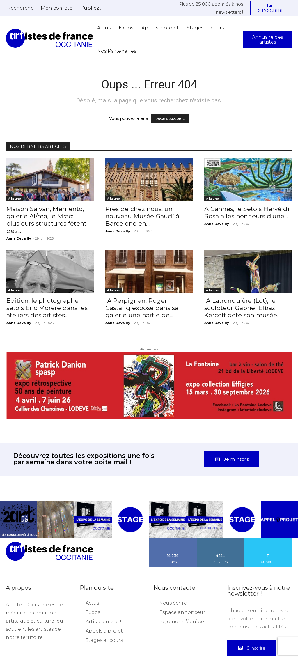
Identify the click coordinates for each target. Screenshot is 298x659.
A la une (14, 199)
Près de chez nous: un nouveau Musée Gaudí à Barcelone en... (142, 216)
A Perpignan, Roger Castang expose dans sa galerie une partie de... (141, 308)
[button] (20, 8)
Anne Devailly (18, 238)
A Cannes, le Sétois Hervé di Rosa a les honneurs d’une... (246, 212)
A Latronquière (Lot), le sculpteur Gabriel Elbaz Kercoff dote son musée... (242, 308)
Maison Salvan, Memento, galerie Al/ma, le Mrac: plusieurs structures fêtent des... (46, 219)
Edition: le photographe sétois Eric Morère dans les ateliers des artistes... (47, 308)
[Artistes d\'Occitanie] (49, 38)
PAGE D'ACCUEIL (170, 119)
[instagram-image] (18, 487)
